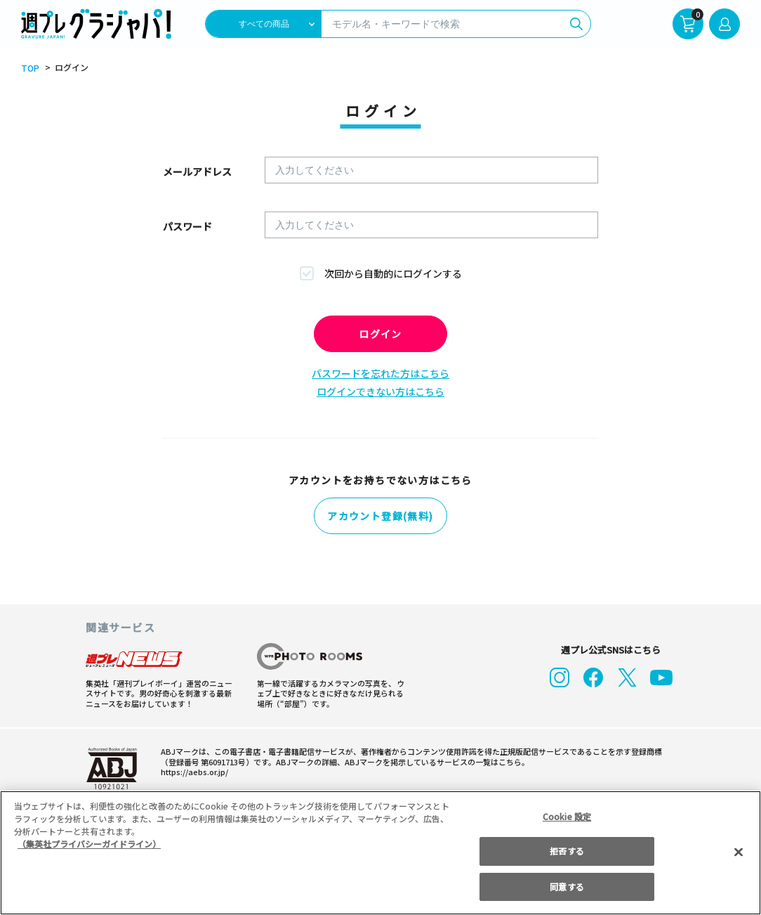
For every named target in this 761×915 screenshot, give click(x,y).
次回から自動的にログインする (393, 273)
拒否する (566, 851)
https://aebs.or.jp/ (194, 769)
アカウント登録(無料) (380, 516)
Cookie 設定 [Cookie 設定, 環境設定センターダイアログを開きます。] (567, 816)
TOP (30, 68)
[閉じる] (738, 851)
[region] (380, 853)
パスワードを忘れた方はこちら (380, 373)
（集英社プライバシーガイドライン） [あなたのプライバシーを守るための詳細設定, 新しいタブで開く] (89, 844)
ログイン (380, 334)
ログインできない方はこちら (380, 391)
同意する (566, 887)
